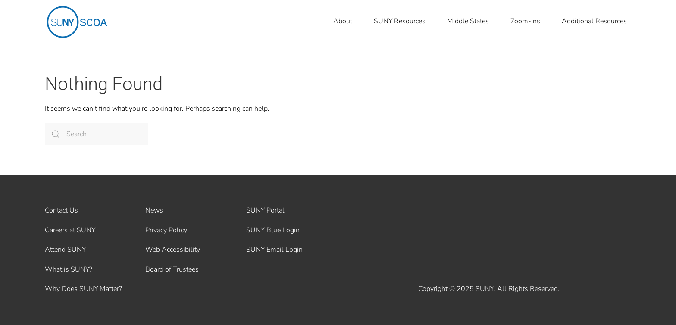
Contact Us (61, 210)
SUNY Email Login (274, 249)
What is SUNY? (68, 269)
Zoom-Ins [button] (525, 21)
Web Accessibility (172, 249)
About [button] (342, 21)
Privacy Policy (166, 230)
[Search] (96, 134)
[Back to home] (77, 21)
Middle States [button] (468, 21)
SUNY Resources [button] (400, 21)
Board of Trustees (172, 269)
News (154, 210)
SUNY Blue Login (273, 230)
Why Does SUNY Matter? (83, 289)
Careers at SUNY (70, 230)
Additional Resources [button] (594, 21)
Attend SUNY (65, 249)
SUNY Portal (265, 210)
